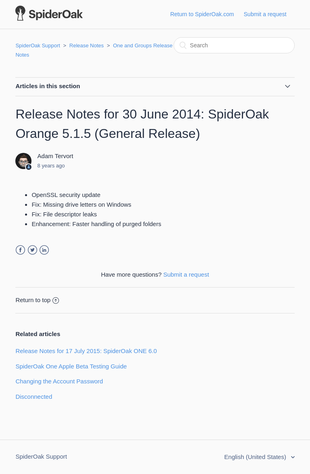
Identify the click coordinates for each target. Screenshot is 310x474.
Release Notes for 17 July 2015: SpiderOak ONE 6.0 (86, 350)
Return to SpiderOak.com (202, 14)
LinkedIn (44, 250)
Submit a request (265, 14)
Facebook (20, 250)
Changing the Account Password (59, 381)
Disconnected (33, 396)
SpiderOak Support (37, 45)
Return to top (37, 299)
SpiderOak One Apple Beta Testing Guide (71, 366)
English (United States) (256, 456)
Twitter (32, 250)
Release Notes (86, 45)
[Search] (234, 45)
